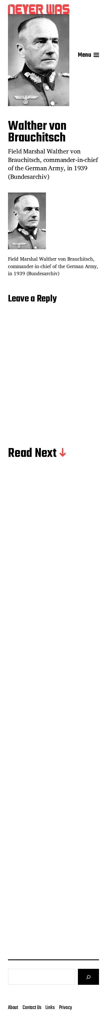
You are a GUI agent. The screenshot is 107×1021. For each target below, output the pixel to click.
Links (49, 1007)
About (13, 1007)
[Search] (88, 977)
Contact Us (32, 1007)
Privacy (65, 1007)
